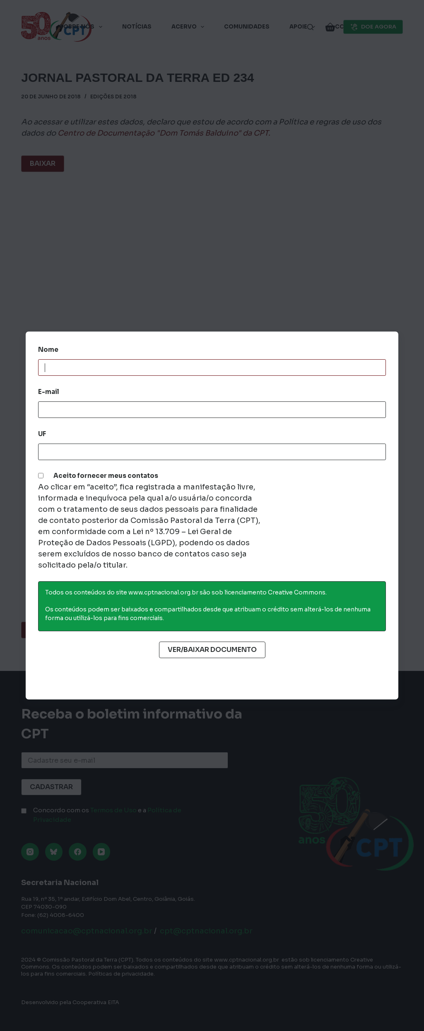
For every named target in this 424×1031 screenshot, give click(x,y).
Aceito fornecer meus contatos (105, 476)
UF (42, 434)
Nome (48, 349)
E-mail (48, 392)
